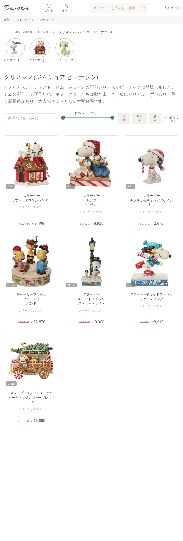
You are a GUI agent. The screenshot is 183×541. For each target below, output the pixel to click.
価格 (124, 118)
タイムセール (24, 19)
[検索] (143, 8)
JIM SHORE (24, 32)
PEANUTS (46, 32)
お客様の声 (47, 19)
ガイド (49, 7)
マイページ (66, 7)
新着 (7, 19)
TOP (7, 32)
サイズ (139, 118)
